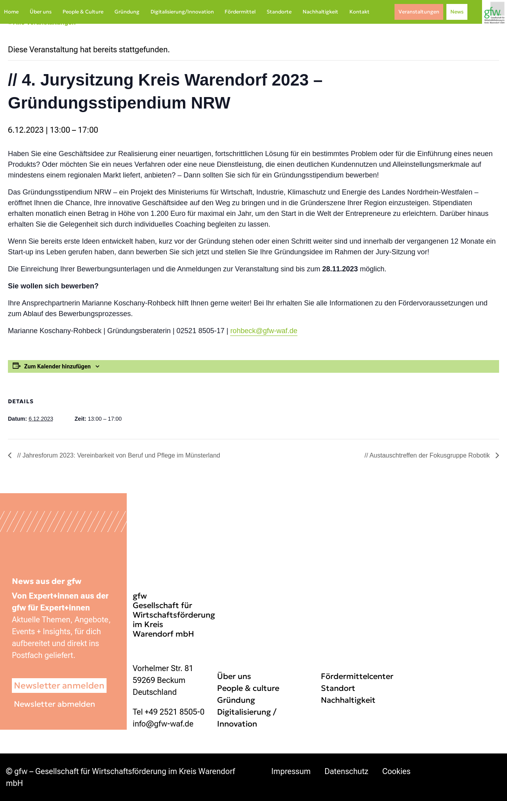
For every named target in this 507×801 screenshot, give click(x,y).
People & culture (248, 688)
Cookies (396, 771)
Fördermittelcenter (357, 676)
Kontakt (359, 11)
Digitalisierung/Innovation (182, 11)
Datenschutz (346, 771)
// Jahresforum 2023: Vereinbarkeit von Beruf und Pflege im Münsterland (117, 455)
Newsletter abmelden (54, 704)
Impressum (291, 771)
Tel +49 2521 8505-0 (168, 712)
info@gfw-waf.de (163, 724)
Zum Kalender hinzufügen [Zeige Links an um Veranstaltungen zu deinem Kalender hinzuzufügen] (57, 366)
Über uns (40, 11)
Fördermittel (240, 11)
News (456, 11)
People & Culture (83, 11)
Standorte (279, 11)
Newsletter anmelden (59, 685)
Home (11, 11)
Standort (338, 688)
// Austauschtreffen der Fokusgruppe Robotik (428, 455)
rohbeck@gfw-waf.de (263, 331)
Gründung (126, 11)
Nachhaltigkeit (320, 11)
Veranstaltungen (418, 11)
